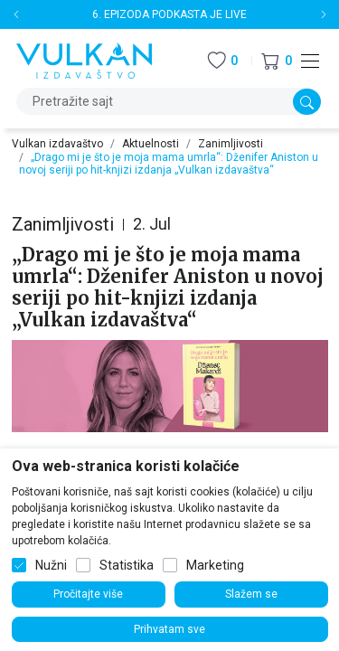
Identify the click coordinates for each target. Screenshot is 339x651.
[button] (276, 61)
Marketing (215, 565)
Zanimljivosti (230, 143)
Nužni (51, 565)
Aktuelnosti (150, 143)
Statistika (126, 565)
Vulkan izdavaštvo (57, 143)
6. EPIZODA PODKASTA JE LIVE (169, 14)
